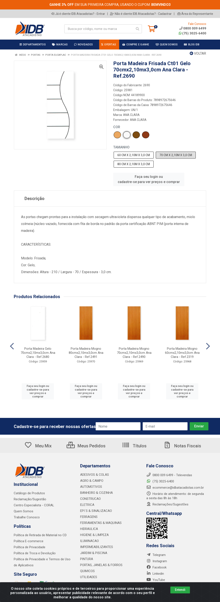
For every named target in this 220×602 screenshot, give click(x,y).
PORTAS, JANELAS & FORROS (101, 565)
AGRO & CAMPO (91, 481)
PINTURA (86, 559)
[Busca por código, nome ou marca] (98, 28)
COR (116, 127)
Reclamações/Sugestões (167, 504)
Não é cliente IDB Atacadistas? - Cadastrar (141, 13)
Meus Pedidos (86, 445)
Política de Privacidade (29, 547)
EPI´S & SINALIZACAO (96, 511)
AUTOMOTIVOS (91, 487)
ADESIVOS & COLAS (94, 475)
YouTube (155, 580)
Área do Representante (195, 13)
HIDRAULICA (89, 529)
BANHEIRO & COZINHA (96, 493)
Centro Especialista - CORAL (34, 505)
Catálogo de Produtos (29, 493)
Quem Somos (23, 511)
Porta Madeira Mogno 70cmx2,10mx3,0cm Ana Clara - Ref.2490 (134, 353)
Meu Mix (38, 445)
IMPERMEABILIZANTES (96, 547)
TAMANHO (121, 147)
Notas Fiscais (182, 445)
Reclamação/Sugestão (30, 499)
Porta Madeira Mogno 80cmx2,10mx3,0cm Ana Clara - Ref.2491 (86, 353)
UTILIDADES (88, 577)
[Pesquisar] (137, 28)
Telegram (156, 555)
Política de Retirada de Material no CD (40, 535)
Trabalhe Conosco (27, 517)
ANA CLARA (131, 115)
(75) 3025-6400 (192, 33)
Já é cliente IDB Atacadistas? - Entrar (78, 13)
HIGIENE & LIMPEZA (94, 535)
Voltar (198, 53)
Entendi (180, 589)
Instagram (156, 561)
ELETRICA (87, 505)
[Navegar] (11, 346)
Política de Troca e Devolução (35, 553)
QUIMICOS (87, 571)
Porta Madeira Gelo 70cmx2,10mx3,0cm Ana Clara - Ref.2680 (38, 353)
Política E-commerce (28, 541)
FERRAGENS (89, 517)
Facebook (156, 567)
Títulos (134, 445)
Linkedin (155, 574)
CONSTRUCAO (90, 499)
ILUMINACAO (89, 541)
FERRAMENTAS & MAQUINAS (101, 523)
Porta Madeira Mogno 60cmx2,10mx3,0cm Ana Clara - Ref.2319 (182, 353)
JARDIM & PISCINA (93, 553)
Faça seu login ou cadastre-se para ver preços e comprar (149, 179)
